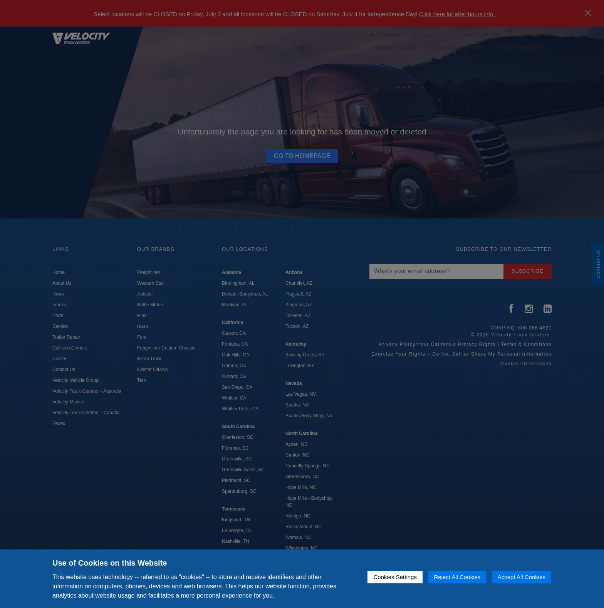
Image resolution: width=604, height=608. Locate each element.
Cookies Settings (395, 577)
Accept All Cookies (521, 577)
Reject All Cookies (457, 577)
